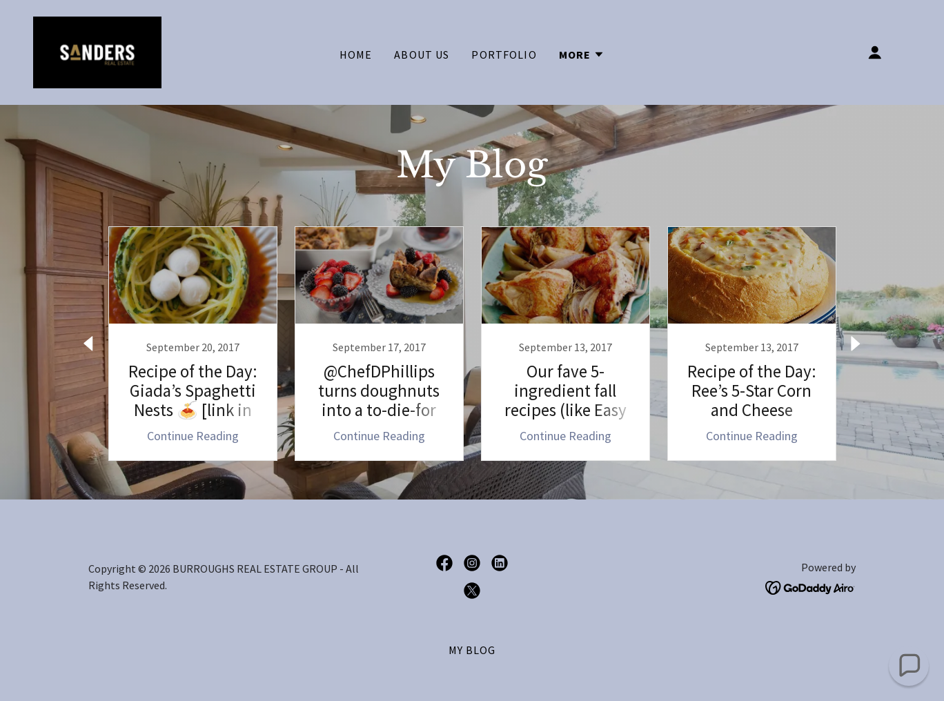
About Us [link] (421, 54)
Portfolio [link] (503, 54)
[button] (582, 54)
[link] (97, 51)
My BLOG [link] (472, 650)
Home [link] (356, 54)
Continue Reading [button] (193, 436)
